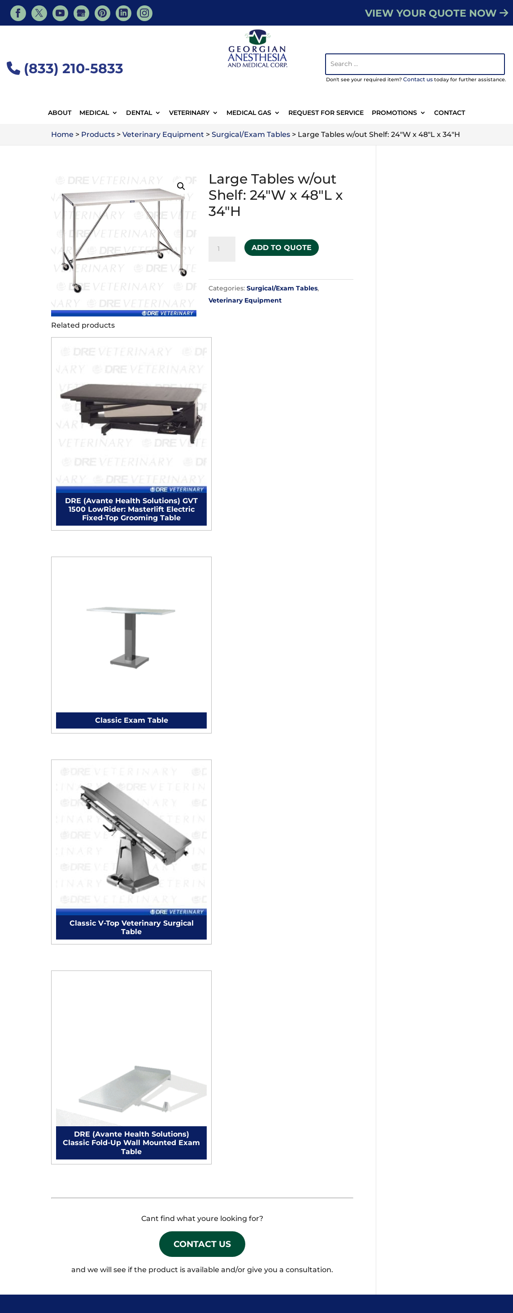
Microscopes (80, 1014)
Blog (443, 1244)
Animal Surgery (245, 1257)
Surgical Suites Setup (204, 1084)
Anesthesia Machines (96, 825)
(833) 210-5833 (65, 68)
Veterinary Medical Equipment (374, 1244)
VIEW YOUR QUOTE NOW (436, 13)
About (59, 113)
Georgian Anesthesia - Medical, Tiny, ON (153, 1282)
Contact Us (202, 726)
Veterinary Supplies (176, 1257)
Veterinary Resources (126, 1244)
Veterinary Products (279, 1244)
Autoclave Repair (197, 863)
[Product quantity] (222, 249)
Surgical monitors (89, 856)
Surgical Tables (84, 951)
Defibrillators (80, 982)
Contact (449, 113)
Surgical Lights (84, 935)
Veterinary (189, 113)
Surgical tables (84, 904)
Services (65, 1244)
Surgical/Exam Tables (282, 288)
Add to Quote (282, 245)
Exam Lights (80, 966)
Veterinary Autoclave (420, 863)
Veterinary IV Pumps (419, 935)
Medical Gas (248, 113)
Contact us (418, 79)
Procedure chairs (88, 872)
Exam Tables (80, 919)
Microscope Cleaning (204, 879)
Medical (94, 113)
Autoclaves (77, 998)
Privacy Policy (435, 1295)
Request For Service (326, 113)
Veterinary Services (203, 1244)
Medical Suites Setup (204, 1099)
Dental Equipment (398, 1257)
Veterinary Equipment (245, 300)
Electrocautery (84, 840)
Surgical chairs (84, 887)
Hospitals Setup (194, 1115)
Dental (139, 113)
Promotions (394, 113)
